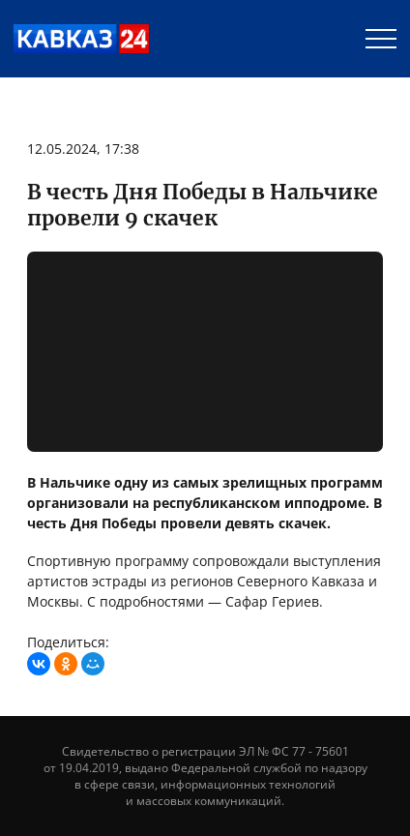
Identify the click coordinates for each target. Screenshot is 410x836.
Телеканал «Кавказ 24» (81, 38)
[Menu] (381, 38)
